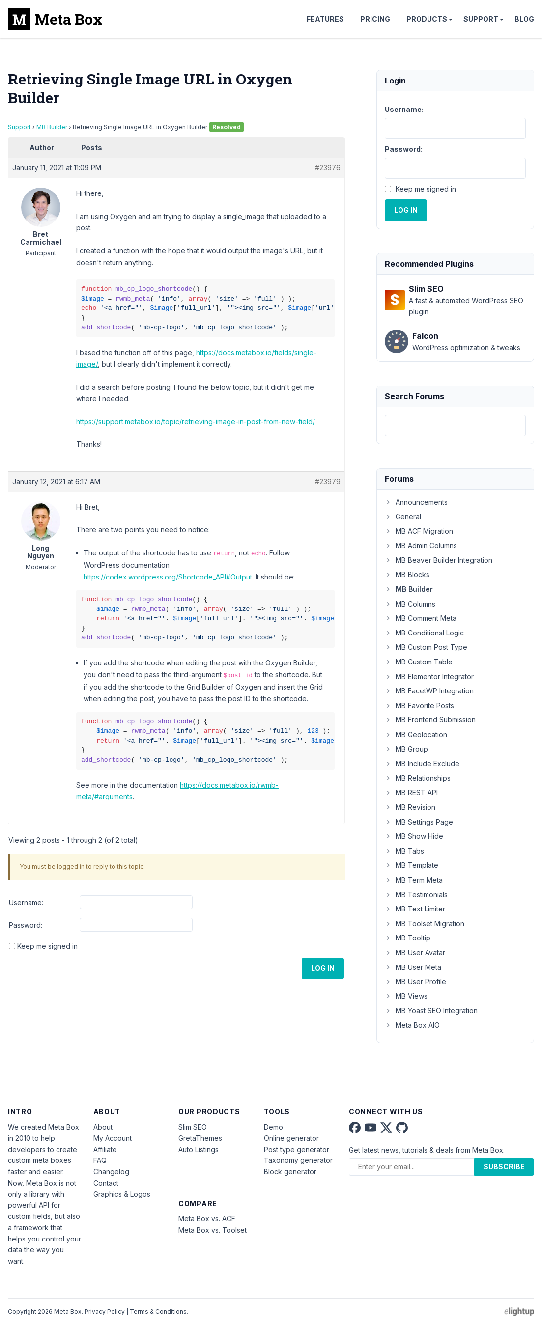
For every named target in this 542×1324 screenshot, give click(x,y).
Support (480, 19)
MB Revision (410, 807)
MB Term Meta (414, 880)
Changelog (111, 1171)
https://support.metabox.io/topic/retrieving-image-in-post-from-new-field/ (195, 421)
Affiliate (105, 1149)
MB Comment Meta (420, 618)
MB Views (406, 996)
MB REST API (411, 792)
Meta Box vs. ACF (206, 1218)
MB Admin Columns (421, 545)
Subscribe (504, 1166)
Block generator (290, 1171)
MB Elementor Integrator (429, 676)
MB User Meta (413, 967)
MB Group (406, 749)
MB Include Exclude (422, 763)
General (403, 516)
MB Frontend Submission (430, 720)
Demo (273, 1127)
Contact (105, 1183)
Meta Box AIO (412, 1025)
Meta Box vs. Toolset (212, 1230)
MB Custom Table (419, 662)
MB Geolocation (416, 734)
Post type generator (296, 1149)
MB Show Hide (414, 836)
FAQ (100, 1160)
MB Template (411, 865)
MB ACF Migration (419, 531)
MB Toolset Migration (424, 923)
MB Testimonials (416, 894)
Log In (323, 968)
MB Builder (51, 127)
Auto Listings (198, 1149)
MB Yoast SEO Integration (431, 1010)
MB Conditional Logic (424, 633)
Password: (25, 925)
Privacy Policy (105, 1311)
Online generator (291, 1138)
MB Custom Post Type (426, 647)
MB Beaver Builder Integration (438, 560)
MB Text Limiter (415, 909)
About (103, 1127)
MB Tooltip (407, 938)
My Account (112, 1138)
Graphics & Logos (121, 1194)
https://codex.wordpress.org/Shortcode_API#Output (168, 577)
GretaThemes (200, 1138)
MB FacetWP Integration (429, 691)
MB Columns (410, 604)
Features (325, 19)
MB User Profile (415, 981)
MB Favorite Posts (419, 705)
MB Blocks (407, 574)
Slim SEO (192, 1127)
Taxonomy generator (298, 1160)
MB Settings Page (419, 822)
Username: (26, 902)
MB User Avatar (415, 952)
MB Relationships (418, 778)
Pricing (375, 19)
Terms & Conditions (158, 1311)
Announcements (416, 502)
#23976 (328, 168)
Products (426, 19)
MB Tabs (404, 851)
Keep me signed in (47, 946)
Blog (524, 19)
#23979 (328, 481)
